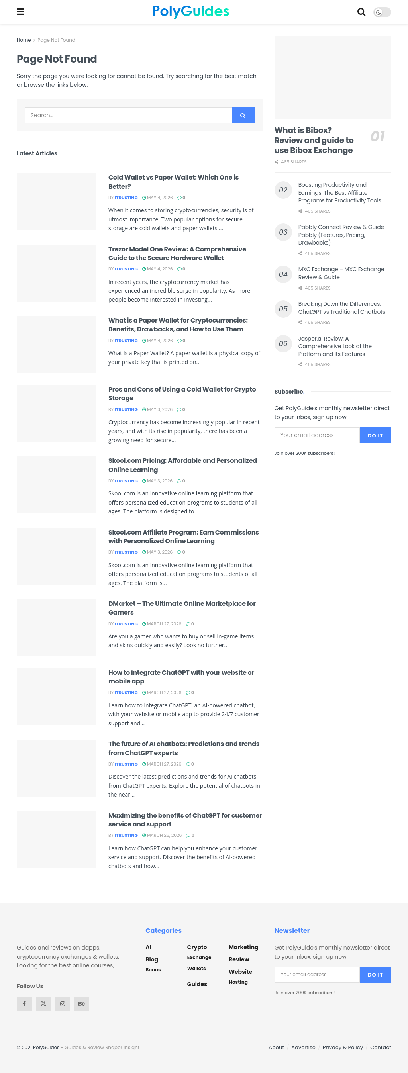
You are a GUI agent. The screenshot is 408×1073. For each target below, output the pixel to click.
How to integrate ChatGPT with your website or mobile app (181, 677)
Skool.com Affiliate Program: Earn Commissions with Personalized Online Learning (183, 537)
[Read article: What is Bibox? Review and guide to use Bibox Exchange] (333, 77)
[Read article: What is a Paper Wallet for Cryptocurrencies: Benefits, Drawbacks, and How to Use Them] (56, 344)
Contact (380, 1047)
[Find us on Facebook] (24, 1004)
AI (148, 947)
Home (24, 40)
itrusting (126, 197)
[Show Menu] (20, 12)
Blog (151, 959)
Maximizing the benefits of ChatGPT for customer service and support (185, 820)
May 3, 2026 (157, 409)
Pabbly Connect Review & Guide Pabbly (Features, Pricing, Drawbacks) (341, 235)
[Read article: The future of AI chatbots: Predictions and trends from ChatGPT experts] (56, 768)
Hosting (238, 982)
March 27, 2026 (162, 624)
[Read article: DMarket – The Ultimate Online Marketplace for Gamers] (56, 627)
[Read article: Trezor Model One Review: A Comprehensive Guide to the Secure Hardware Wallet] (56, 273)
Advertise (303, 1047)
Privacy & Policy (343, 1047)
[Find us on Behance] (81, 1004)
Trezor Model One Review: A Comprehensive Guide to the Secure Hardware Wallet (177, 253)
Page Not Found (56, 40)
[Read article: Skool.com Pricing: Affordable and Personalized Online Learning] (56, 484)
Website (240, 972)
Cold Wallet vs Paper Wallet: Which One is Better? (173, 182)
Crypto (197, 947)
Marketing (243, 947)
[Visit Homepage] (191, 12)
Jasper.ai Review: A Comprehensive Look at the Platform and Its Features (335, 346)
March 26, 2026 (162, 835)
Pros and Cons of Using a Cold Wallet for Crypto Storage (182, 394)
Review (239, 959)
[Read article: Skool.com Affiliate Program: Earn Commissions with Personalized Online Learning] (56, 556)
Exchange (199, 957)
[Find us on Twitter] (43, 1004)
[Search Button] (361, 12)
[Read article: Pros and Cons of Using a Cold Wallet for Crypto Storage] (56, 413)
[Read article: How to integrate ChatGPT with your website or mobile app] (56, 696)
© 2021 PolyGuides (38, 1047)
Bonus (153, 969)
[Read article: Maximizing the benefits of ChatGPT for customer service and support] (56, 839)
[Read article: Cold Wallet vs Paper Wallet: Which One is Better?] (56, 201)
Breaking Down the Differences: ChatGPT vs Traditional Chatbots (341, 308)
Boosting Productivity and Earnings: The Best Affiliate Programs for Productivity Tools (339, 192)
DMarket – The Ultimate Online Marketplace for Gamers (182, 608)
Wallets (196, 968)
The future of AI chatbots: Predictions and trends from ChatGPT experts (183, 748)
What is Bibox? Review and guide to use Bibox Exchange (314, 140)
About (276, 1047)
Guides (197, 984)
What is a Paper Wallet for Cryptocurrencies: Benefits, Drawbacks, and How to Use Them (178, 325)
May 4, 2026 (157, 197)
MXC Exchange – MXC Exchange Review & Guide (341, 273)
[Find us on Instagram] (62, 1004)
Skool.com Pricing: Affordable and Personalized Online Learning (182, 465)
